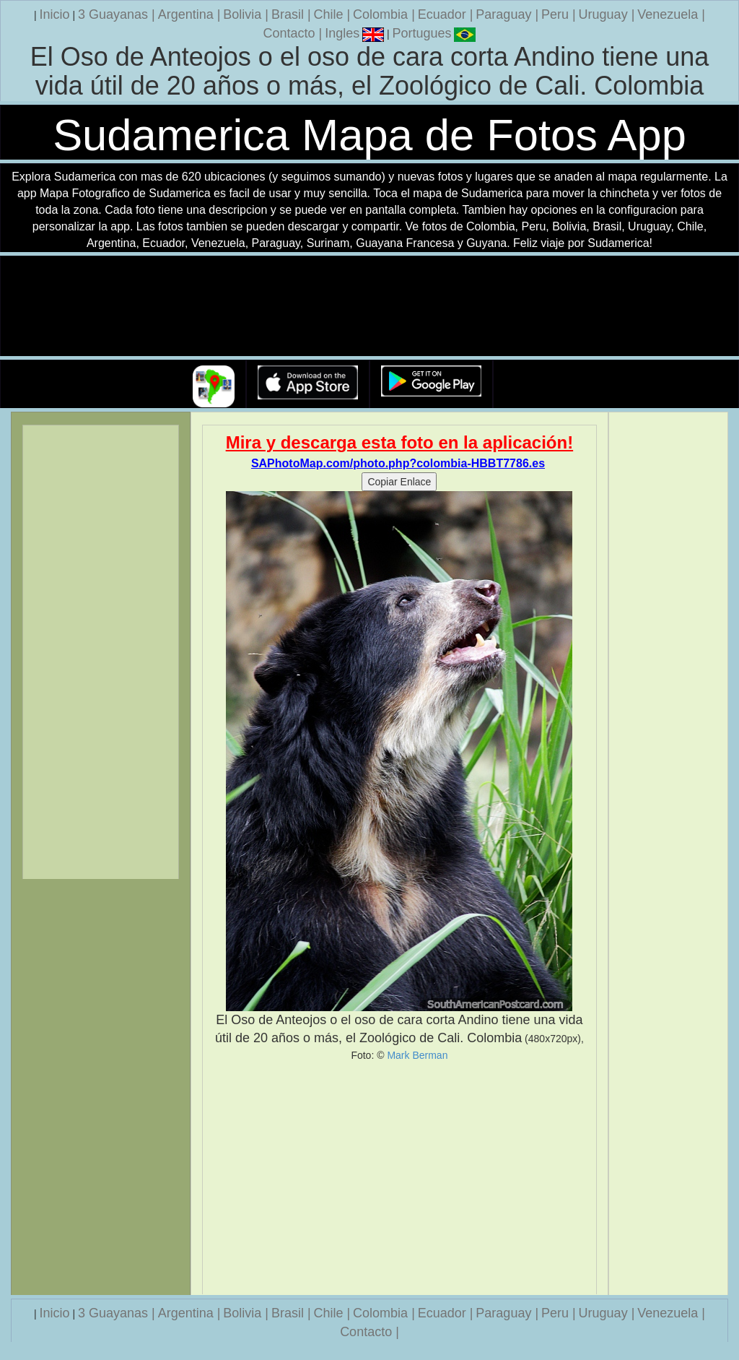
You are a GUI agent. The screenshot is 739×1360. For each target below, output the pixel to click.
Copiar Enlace (399, 482)
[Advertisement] (400, 1178)
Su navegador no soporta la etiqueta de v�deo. (369, 306)
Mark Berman (417, 1055)
